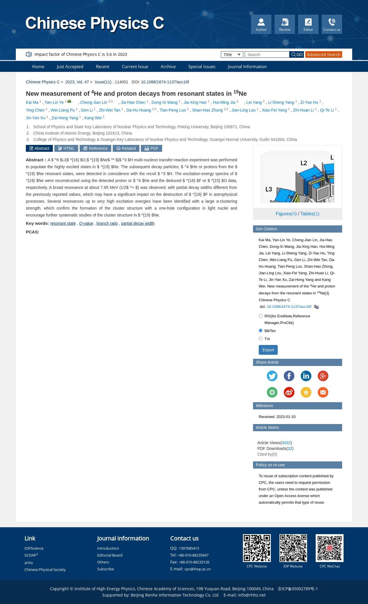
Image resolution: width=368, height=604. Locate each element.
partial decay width (137, 223)
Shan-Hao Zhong (207, 110)
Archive (168, 66)
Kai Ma (32, 102)
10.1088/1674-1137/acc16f (165, 82)
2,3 (110, 101)
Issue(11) (103, 82)
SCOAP (31, 555)
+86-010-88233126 (194, 562)
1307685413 (189, 548)
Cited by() (267, 454)
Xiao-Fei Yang (274, 110)
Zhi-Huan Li (303, 110)
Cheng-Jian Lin (93, 102)
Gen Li (87, 110)
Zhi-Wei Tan (109, 110)
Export (268, 350)
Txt (264, 339)
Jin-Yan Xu (35, 118)
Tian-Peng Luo (173, 110)
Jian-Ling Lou (243, 110)
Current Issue (135, 66)
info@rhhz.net (252, 595)
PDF (151, 148)
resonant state (63, 223)
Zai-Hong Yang (64, 118)
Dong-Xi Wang (165, 102)
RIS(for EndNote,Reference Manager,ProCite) (284, 319)
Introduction (108, 548)
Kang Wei (92, 118)
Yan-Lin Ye (54, 102)
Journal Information (247, 66)
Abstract (39, 148)
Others (103, 562)
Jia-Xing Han (195, 102)
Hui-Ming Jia (224, 102)
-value (86, 223)
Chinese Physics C (43, 82)
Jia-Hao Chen (133, 102)
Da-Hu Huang (138, 110)
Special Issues (201, 66)
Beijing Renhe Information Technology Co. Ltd (174, 595)
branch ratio (107, 223)
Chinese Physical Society (45, 569)
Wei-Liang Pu (63, 110)
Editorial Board (109, 555)
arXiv (28, 562)
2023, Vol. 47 (77, 82)
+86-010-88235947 (193, 555)
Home (38, 66)
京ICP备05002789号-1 (298, 588)
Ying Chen (35, 110)
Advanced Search (323, 54)
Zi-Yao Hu (309, 102)
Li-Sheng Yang (281, 102)
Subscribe (105, 569)
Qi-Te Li (327, 110)
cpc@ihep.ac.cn (198, 569)
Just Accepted (70, 66)
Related (126, 148)
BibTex (267, 331)
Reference (95, 148)
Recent (102, 66)
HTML (66, 148)
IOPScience (33, 548)
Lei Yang (254, 102)
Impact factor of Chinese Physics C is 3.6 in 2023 (80, 54)
